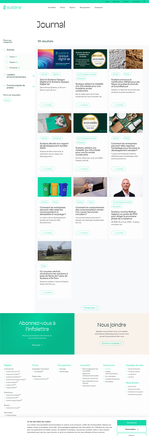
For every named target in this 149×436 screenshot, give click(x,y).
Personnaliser (131, 423)
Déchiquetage (64, 371)
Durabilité (85, 365)
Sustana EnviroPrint (13, 371)
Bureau (7, 405)
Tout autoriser (132, 417)
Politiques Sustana (134, 371)
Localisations (132, 374)
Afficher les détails (34, 432)
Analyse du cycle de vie (90, 378)
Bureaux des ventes (134, 389)
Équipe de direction (134, 369)
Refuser (132, 430)
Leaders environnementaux (111, 373)
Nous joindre (136, 1)
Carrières (126, 1)
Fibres (35, 365)
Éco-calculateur (110, 376)
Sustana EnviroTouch (41, 379)
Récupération (64, 365)
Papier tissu (36, 376)
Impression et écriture (40, 369)
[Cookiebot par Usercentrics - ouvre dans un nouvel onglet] (13, 432)
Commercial (8, 369)
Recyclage (63, 369)
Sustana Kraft (11, 385)
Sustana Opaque (12, 382)
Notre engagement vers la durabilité (90, 370)
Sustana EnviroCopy (13, 408)
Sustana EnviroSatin (13, 374)
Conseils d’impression (112, 379)
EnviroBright (38, 371)
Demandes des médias (135, 394)
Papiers (8, 365)
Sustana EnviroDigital (13, 395)
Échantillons (109, 382)
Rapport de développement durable (90, 375)
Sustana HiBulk (11, 388)
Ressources (116, 1)
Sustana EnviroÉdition (13, 377)
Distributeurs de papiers (135, 392)
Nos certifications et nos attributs (90, 382)
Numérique (8, 392)
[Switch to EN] (144, 1)
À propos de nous (134, 365)
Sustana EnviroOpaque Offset (16, 379)
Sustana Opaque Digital (14, 400)
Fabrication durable (89, 386)
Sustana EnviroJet (12, 398)
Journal (107, 1)
